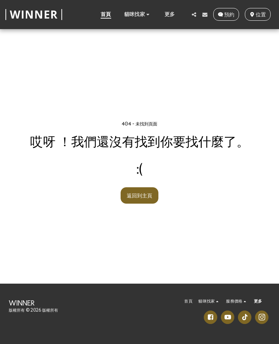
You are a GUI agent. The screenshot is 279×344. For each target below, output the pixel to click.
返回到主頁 (139, 195)
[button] (138, 14)
